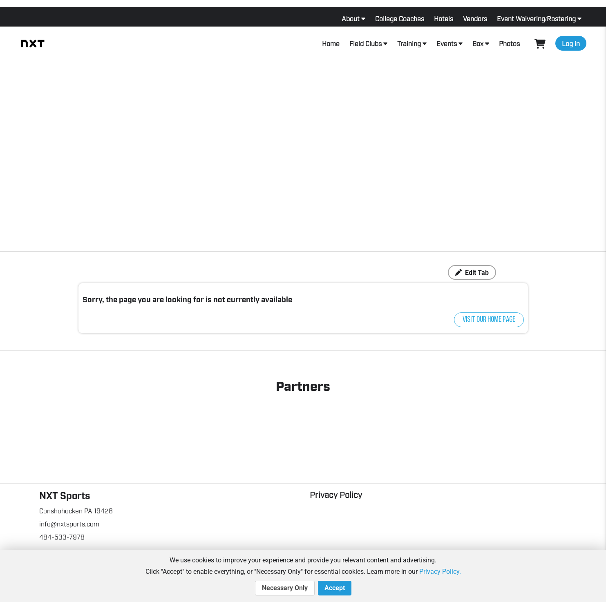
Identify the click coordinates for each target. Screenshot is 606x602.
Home (331, 43)
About (351, 18)
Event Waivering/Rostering (536, 18)
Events (446, 43)
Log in (571, 43)
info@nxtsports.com (69, 524)
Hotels (443, 18)
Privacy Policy (336, 494)
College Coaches (399, 18)
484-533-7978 (62, 537)
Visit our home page (489, 320)
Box (477, 43)
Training (409, 43)
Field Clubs (365, 43)
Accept (334, 588)
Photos (509, 43)
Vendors (475, 18)
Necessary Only (284, 588)
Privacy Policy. (440, 571)
